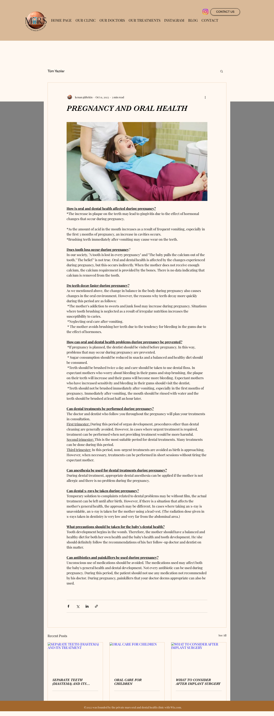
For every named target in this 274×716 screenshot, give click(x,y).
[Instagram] (205, 11)
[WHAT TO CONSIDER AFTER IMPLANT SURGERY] (198, 657)
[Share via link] (96, 606)
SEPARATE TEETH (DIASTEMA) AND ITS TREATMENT (69, 682)
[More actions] (205, 97)
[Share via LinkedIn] (87, 606)
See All (222, 635)
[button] (221, 71)
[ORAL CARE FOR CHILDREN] (137, 657)
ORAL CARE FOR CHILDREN (128, 682)
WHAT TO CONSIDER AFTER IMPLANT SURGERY (198, 682)
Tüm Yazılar (56, 71)
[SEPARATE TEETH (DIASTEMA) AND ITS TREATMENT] (75, 657)
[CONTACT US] (225, 11)
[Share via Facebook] (68, 606)
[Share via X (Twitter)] (78, 606)
